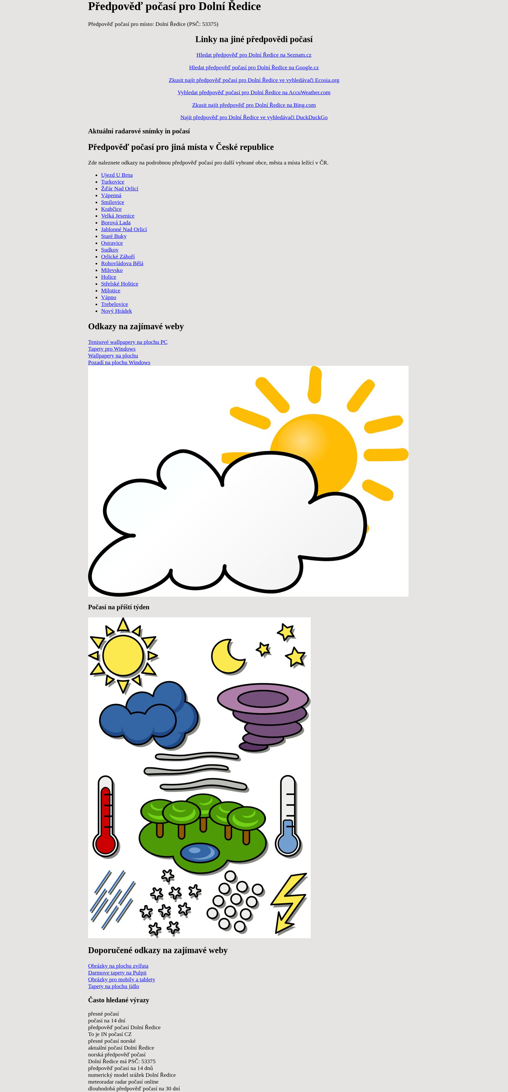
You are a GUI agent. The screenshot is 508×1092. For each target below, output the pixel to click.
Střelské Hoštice (119, 283)
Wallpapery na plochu (113, 355)
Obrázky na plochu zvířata (118, 966)
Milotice (111, 290)
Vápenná (111, 195)
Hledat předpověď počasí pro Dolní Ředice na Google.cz (254, 67)
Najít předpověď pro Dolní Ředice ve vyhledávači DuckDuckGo (254, 117)
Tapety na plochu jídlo (113, 986)
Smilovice (112, 202)
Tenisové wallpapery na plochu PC (127, 342)
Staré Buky (114, 236)
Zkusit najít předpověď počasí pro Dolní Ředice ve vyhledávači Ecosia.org (254, 80)
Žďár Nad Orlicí (119, 188)
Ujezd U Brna (117, 175)
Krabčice (111, 209)
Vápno (108, 297)
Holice (108, 277)
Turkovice (112, 181)
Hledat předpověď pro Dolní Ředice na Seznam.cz (254, 54)
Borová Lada (116, 222)
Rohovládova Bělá (122, 263)
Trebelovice (114, 304)
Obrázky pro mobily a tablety (121, 979)
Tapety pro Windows (111, 348)
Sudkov (110, 249)
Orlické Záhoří (118, 256)
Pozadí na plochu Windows (119, 362)
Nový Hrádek (116, 311)
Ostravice (112, 243)
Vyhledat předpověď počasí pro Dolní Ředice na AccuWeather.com (254, 92)
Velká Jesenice (117, 215)
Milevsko (111, 270)
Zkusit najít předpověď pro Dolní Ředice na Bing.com (254, 105)
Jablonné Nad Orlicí (124, 229)
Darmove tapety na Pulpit (117, 972)
